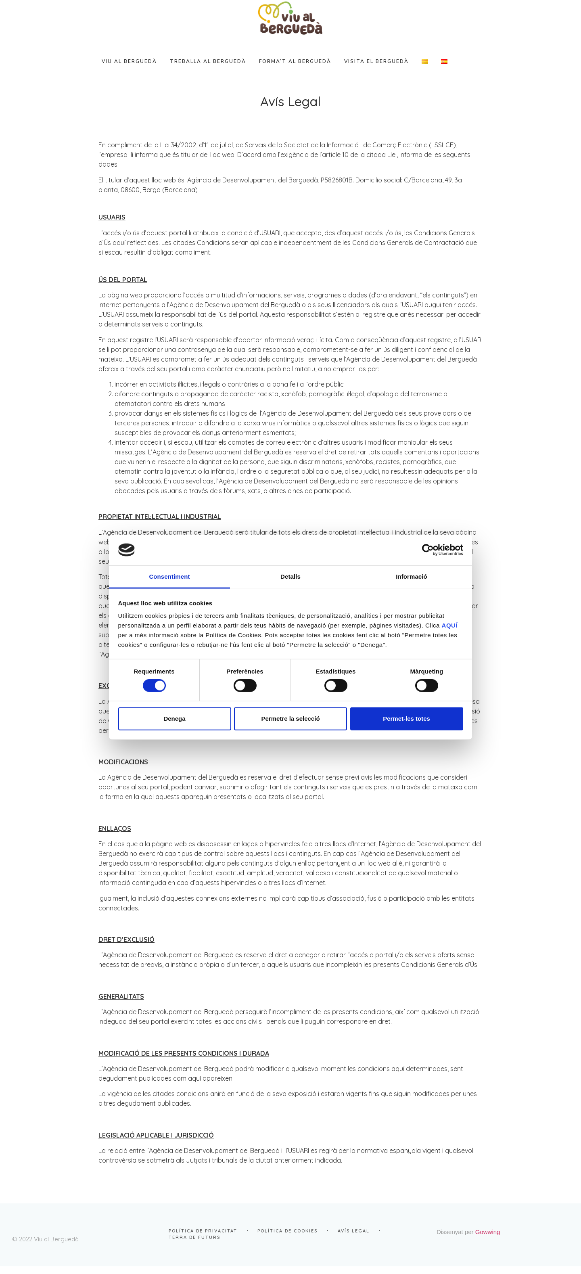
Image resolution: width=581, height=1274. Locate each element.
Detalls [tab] (290, 576)
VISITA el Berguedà (392, 69)
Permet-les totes (406, 718)
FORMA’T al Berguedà (311, 69)
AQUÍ (450, 625)
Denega (174, 718)
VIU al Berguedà (145, 69)
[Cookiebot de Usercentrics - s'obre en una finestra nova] (428, 550)
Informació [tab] (411, 576)
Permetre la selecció (290, 718)
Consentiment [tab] (169, 576)
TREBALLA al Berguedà (224, 69)
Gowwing (535, 1239)
